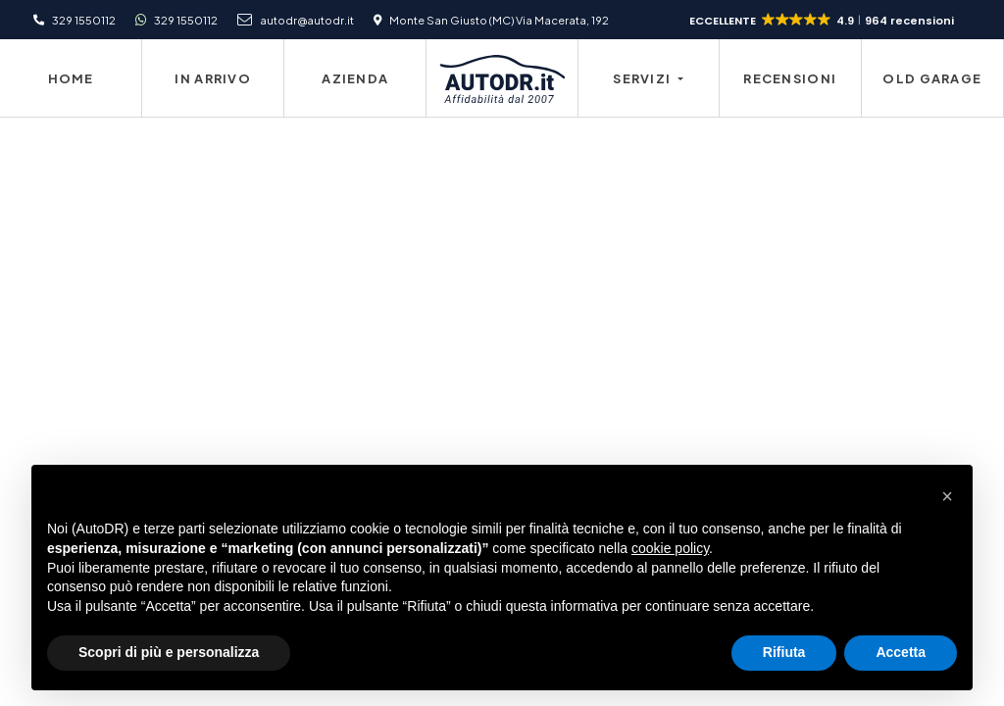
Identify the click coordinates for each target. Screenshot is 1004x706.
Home (71, 78)
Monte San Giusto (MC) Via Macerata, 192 (499, 19)
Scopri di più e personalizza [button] (168, 652)
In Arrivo (213, 78)
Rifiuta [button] (784, 652)
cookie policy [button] (670, 548)
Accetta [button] (901, 652)
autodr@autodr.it (307, 19)
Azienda (355, 78)
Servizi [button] (643, 78)
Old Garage (931, 78)
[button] (823, 20)
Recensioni (789, 78)
